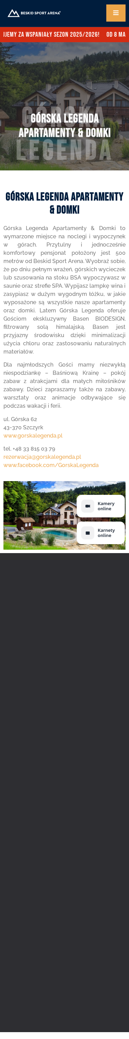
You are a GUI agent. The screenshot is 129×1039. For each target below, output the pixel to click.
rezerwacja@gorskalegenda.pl (42, 457)
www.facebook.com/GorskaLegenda (51, 465)
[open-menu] (116, 13)
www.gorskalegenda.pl (33, 435)
